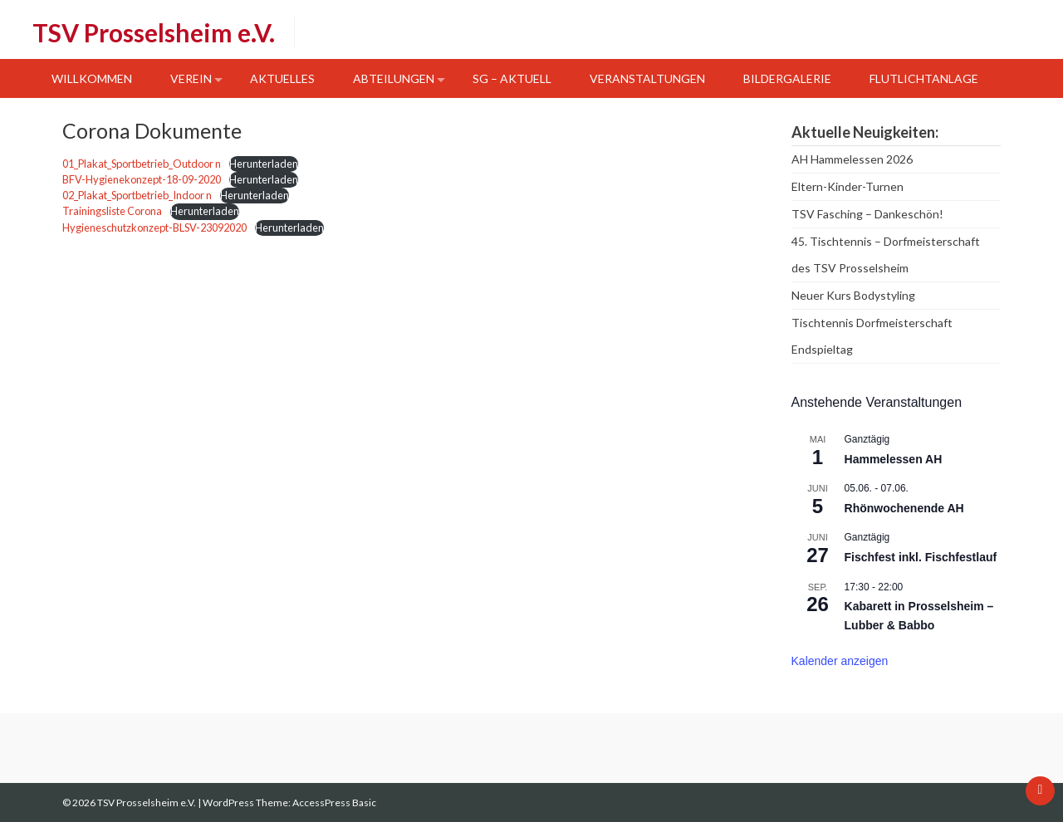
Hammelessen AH (894, 459)
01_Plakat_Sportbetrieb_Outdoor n (141, 163)
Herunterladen (263, 163)
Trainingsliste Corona (112, 211)
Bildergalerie (787, 78)
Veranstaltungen (647, 78)
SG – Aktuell (512, 78)
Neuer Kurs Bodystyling (853, 295)
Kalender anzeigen (840, 661)
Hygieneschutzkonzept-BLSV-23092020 (154, 227)
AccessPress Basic (334, 802)
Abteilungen (393, 78)
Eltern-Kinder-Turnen (847, 186)
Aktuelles (282, 78)
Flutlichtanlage (924, 78)
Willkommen (91, 78)
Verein (191, 78)
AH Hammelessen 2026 (852, 159)
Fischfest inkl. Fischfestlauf (921, 557)
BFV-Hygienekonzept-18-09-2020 (141, 179)
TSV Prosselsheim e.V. (153, 32)
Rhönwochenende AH (904, 508)
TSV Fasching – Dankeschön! (867, 214)
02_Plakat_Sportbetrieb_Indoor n (137, 195)
